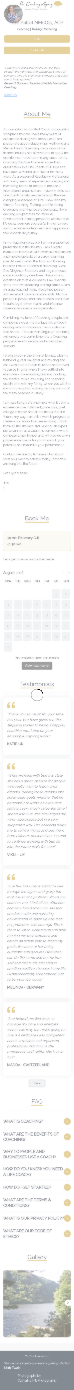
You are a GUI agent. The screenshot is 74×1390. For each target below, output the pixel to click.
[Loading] (37, 695)
